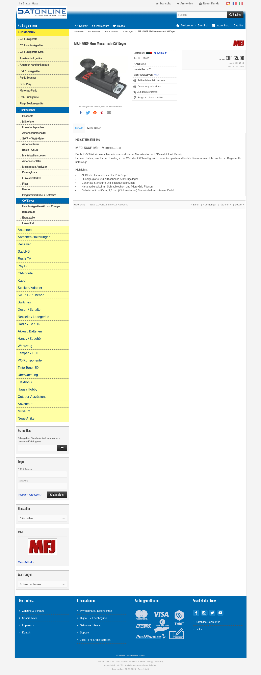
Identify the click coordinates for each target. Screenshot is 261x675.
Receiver (24, 244)
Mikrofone (28, 121)
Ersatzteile (28, 217)
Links (197, 629)
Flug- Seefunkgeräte (31, 103)
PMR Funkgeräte (30, 71)
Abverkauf (25, 404)
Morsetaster (142, 154)
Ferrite (26, 189)
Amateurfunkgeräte (31, 58)
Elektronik (25, 382)
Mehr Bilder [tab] (94, 128)
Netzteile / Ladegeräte (33, 317)
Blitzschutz (28, 212)
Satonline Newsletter (206, 621)
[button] (81, 113)
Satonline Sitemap (89, 625)
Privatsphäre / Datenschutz (94, 610)
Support (83, 632)
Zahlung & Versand (31, 610)
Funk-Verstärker (31, 178)
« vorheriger (209, 204)
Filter (25, 183)
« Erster (195, 204)
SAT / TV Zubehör (31, 295)
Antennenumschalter (34, 132)
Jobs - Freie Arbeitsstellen (93, 639)
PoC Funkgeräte (29, 97)
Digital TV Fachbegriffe (92, 618)
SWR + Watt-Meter (33, 138)
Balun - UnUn (30, 149)
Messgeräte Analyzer (34, 166)
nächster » (225, 204)
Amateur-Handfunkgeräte (34, 64)
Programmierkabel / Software (39, 195)
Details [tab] (79, 128)
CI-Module (25, 273)
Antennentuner (30, 144)
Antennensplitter (31, 161)
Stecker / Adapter (30, 288)
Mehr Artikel (25, 562)
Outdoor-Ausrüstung (32, 396)
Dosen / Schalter (30, 309)
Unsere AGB (28, 618)
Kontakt (81, 25)
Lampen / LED (28, 353)
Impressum (100, 25)
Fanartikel (28, 223)
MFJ (156, 74)
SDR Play (25, 84)
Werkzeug (25, 346)
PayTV (23, 266)
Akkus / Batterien (30, 331)
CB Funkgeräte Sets (32, 51)
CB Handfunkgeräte (31, 45)
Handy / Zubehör (30, 338)
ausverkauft (160, 53)
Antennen (25, 229)
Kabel (22, 280)
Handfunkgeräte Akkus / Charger (41, 206)
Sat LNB (24, 251)
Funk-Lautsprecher (33, 127)
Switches (24, 302)
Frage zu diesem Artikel (150, 97)
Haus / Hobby (27, 389)
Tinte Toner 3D (28, 367)
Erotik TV (24, 258)
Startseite (78, 31)
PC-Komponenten (31, 360)
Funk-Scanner (28, 77)
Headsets (27, 116)
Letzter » (239, 204)
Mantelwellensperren (34, 155)
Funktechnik (94, 31)
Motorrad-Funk (28, 90)
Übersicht (79, 204)
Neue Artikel (26, 418)
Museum (24, 411)
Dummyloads (29, 172)
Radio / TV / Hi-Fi (30, 324)
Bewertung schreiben (149, 86)
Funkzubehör (111, 31)
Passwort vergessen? (30, 494)
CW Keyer (128, 31)
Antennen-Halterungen (34, 237)
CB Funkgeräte (28, 39)
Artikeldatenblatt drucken (151, 80)
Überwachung (28, 375)
